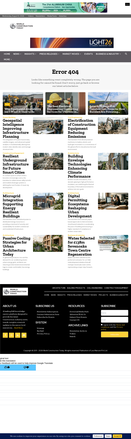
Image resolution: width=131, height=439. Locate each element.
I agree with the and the (113, 335)
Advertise (62, 16)
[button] (126, 54)
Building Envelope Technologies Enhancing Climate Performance (80, 170)
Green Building (9, 117)
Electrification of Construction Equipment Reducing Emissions (81, 130)
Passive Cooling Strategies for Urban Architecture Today (15, 252)
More (8, 59)
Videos (31, 16)
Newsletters (40, 16)
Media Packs (52, 16)
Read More (18, 336)
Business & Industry (108, 54)
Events (88, 54)
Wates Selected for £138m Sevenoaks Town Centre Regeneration (81, 250)
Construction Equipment (13, 157)
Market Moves (72, 54)
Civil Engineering (75, 117)
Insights (30, 54)
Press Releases (49, 54)
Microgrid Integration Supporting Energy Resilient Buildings (13, 209)
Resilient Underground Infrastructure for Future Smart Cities (16, 168)
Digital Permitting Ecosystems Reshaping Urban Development (80, 209)
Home (7, 54)
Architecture (73, 157)
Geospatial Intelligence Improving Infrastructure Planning (16, 128)
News (17, 54)
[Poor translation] (26, 375)
